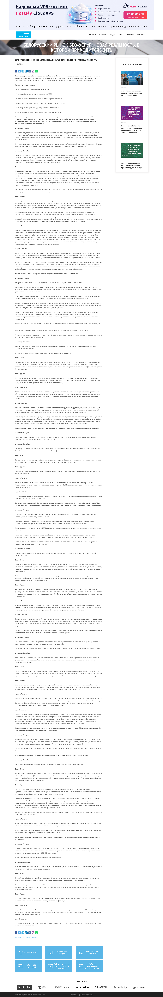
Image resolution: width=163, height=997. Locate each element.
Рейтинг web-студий (58, 952)
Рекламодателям (87, 995)
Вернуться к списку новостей (27, 938)
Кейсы (122, 35)
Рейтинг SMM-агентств (88, 952)
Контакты (141, 35)
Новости (130, 35)
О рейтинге (74, 995)
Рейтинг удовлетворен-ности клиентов (88, 966)
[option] (24, 987)
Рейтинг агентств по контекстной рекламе (59, 966)
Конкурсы (103, 35)
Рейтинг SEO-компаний (27, 966)
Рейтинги (92, 35)
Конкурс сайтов (28, 952)
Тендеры (113, 35)
